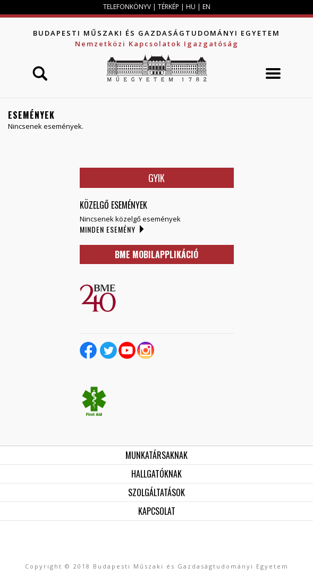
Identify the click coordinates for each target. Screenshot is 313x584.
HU (191, 6)
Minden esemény (108, 229)
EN (206, 6)
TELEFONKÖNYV (127, 6)
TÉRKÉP (169, 6)
